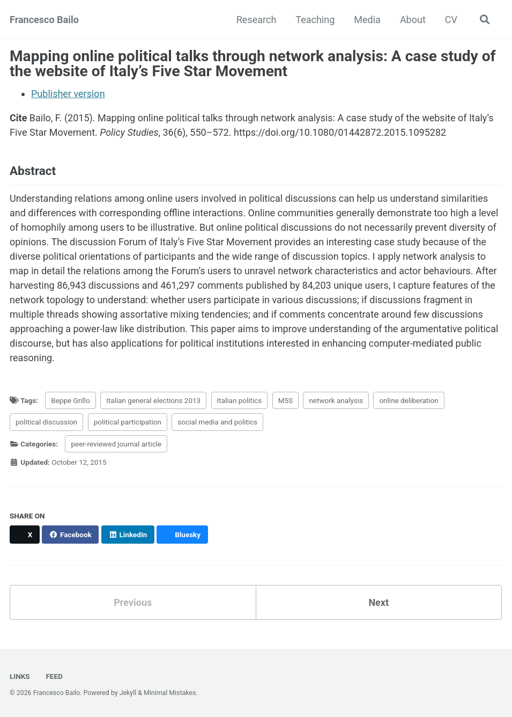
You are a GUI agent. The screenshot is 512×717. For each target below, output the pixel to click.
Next (378, 602)
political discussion (46, 422)
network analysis (336, 400)
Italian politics (239, 400)
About (413, 19)
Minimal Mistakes (170, 693)
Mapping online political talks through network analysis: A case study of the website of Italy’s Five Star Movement (253, 63)
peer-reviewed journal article (116, 444)
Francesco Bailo (44, 19)
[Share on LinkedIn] (127, 534)
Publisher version (68, 93)
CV (451, 19)
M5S (285, 400)
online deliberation (408, 400)
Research (256, 19)
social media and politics (217, 422)
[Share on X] (25, 534)
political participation (127, 422)
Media (367, 19)
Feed (53, 676)
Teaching (315, 19)
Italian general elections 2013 (153, 400)
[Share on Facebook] (70, 534)
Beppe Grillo (70, 400)
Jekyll (128, 693)
